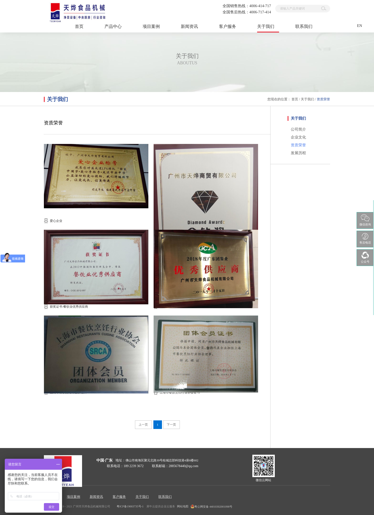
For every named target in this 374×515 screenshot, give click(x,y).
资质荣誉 (323, 99)
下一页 (171, 424)
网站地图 (182, 506)
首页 (79, 26)
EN (359, 26)
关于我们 (307, 99)
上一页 (143, 424)
